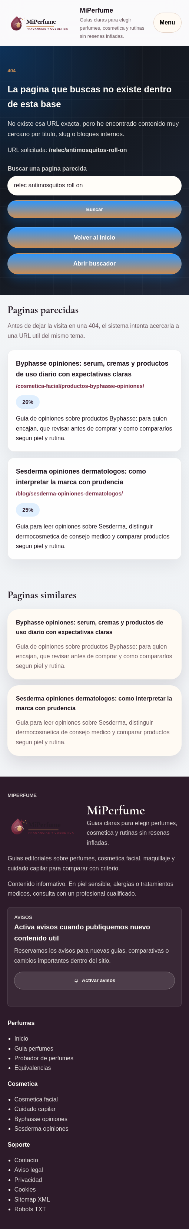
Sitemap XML (32, 1199)
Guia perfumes (33, 1048)
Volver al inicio (94, 237)
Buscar (94, 209)
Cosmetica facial (36, 1099)
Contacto (26, 1160)
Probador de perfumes (43, 1058)
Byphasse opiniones (40, 1119)
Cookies (25, 1189)
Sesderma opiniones (41, 1129)
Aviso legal (28, 1170)
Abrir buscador (94, 263)
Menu (167, 22)
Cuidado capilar (35, 1109)
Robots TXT (30, 1209)
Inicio (21, 1038)
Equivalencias (32, 1068)
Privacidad (28, 1180)
